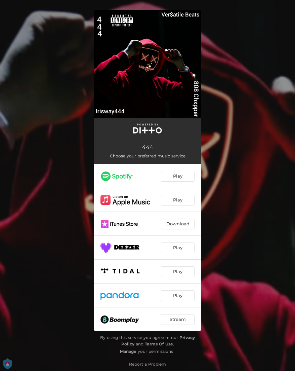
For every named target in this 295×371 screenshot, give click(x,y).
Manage (128, 351)
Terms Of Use (159, 343)
